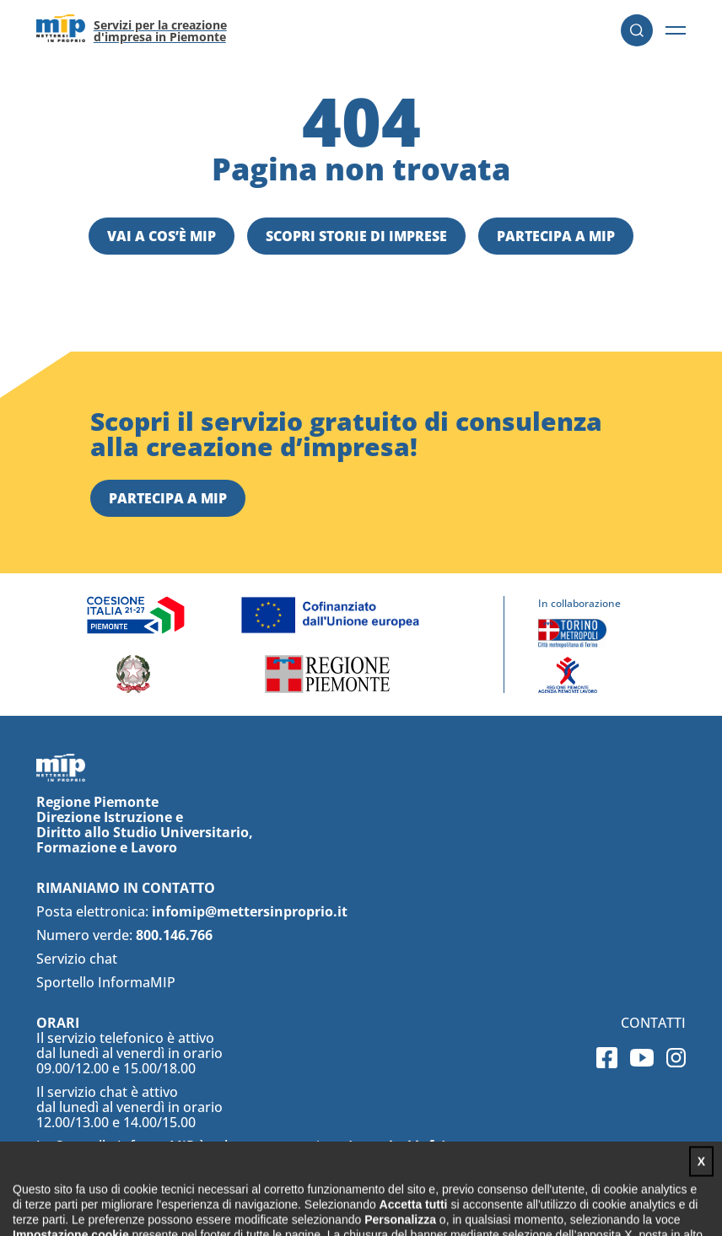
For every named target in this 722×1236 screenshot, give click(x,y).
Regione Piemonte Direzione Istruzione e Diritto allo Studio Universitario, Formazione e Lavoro (144, 825)
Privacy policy (267, 1207)
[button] (675, 30)
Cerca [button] (637, 30)
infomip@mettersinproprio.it (250, 911)
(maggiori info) (397, 1146)
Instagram (676, 1057)
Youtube (642, 1058)
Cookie (338, 1207)
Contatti (653, 1022)
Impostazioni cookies (431, 1207)
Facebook (606, 1057)
